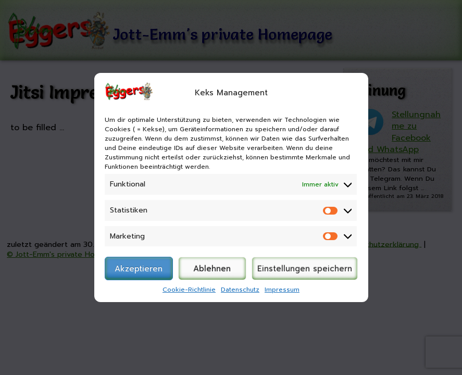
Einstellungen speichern (304, 268)
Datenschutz (240, 289)
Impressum (282, 289)
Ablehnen (212, 268)
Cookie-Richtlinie (189, 289)
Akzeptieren (139, 268)
